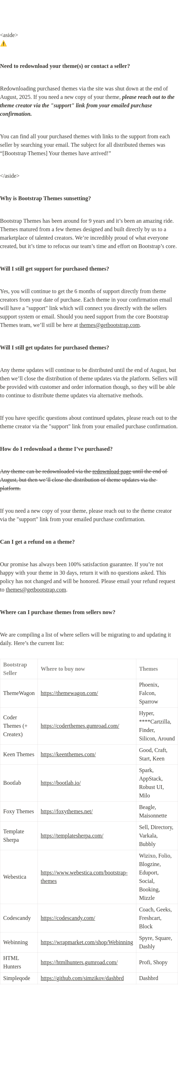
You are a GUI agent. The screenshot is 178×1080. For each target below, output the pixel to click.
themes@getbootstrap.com (109, 325)
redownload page (112, 471)
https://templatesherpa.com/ (72, 836)
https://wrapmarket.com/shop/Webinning (87, 942)
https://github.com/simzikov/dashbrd (82, 978)
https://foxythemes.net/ (67, 811)
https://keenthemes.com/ (68, 754)
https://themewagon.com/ (69, 693)
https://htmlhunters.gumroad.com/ (79, 962)
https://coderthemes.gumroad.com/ (80, 726)
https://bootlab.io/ (61, 783)
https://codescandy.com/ (68, 918)
